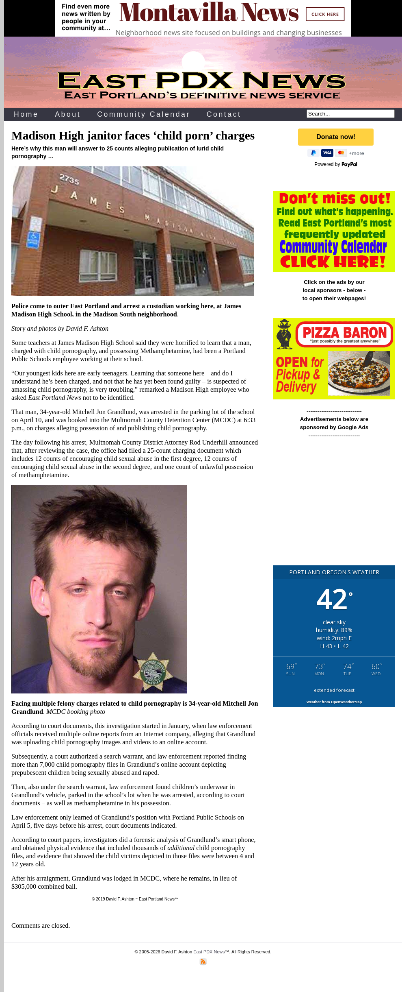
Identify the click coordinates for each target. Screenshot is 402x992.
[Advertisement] (331, 505)
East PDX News (209, 951)
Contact (224, 114)
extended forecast (334, 690)
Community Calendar (143, 114)
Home (26, 114)
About (68, 114)
